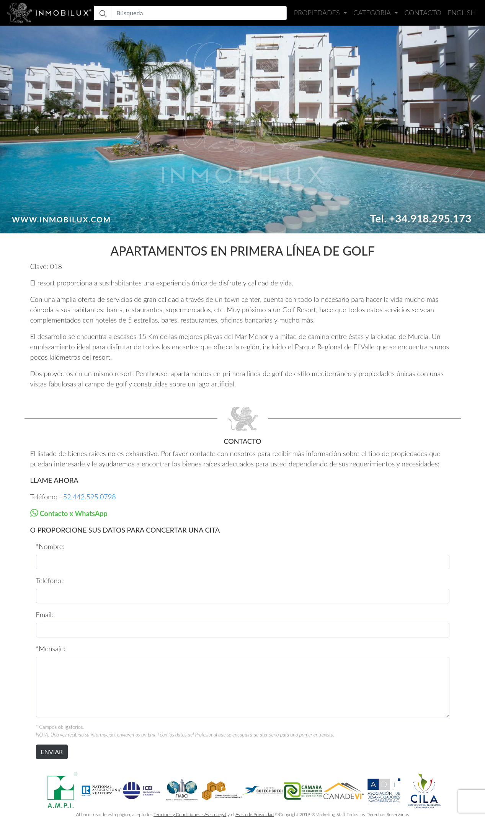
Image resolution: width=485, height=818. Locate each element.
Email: (45, 614)
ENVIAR (52, 751)
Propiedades (318, 12)
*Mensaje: (50, 648)
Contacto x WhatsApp (73, 513)
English (461, 12)
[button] (36, 129)
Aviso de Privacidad (254, 814)
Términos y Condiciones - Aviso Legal (190, 814)
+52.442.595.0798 (87, 496)
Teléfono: (49, 580)
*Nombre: (50, 546)
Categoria (372, 12)
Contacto (422, 12)
